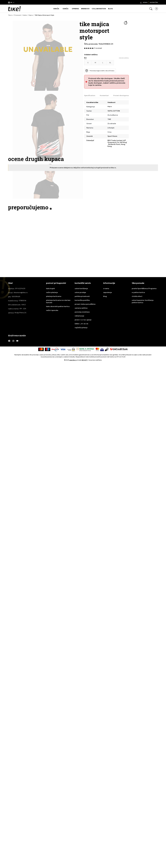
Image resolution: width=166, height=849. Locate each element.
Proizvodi (17, 15)
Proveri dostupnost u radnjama (126, 95)
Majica (31, 15)
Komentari (104, 95)
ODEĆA (65, 9)
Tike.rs (10, 15)
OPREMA (75, 9)
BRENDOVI (85, 9)
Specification (89, 95)
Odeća (24, 15)
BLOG (110, 9)
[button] (11, 2)
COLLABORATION (99, 9)
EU (85, 58)
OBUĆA (56, 9)
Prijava (145, 2)
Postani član (154, 2)
